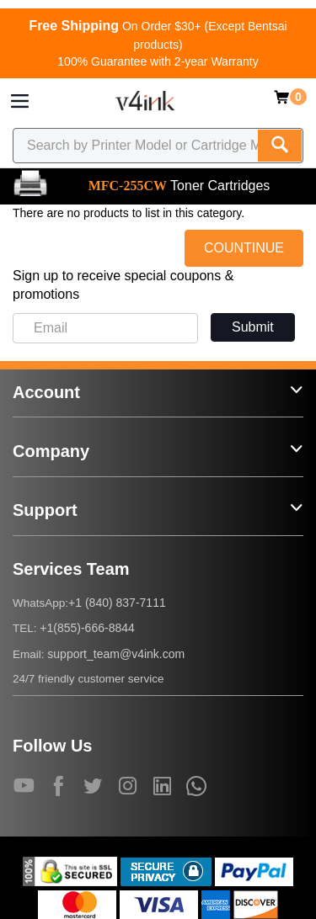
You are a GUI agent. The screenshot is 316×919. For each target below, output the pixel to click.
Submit (253, 327)
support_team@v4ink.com (116, 654)
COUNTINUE (244, 248)
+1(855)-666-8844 (87, 628)
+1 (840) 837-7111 (117, 602)
